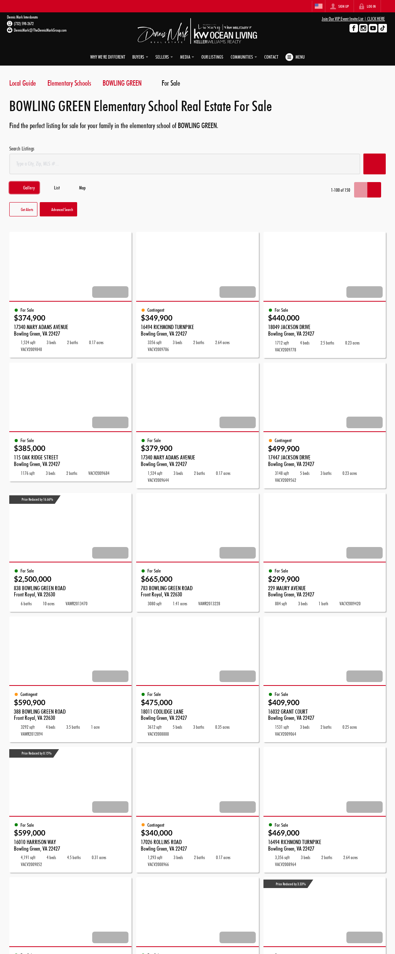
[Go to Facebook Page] (353, 28)
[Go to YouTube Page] (373, 28)
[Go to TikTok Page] (382, 28)
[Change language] (318, 6)
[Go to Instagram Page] (363, 28)
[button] (374, 164)
